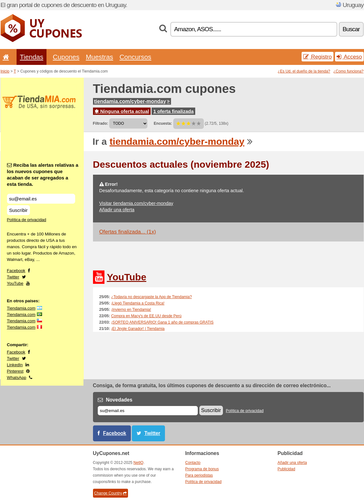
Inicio (5, 71)
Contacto (193, 462)
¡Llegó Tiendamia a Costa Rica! (137, 303)
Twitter (13, 277)
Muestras (99, 56)
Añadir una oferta (116, 209)
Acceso (349, 56)
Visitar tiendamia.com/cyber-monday (136, 203)
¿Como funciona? (348, 71)
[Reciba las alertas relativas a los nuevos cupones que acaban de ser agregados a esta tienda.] (41, 199)
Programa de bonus (202, 469)
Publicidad (286, 469)
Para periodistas (199, 475)
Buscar (351, 29)
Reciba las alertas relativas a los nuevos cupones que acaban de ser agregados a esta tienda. (42, 174)
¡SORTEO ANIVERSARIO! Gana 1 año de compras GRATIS (162, 322)
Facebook (16, 270)
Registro (317, 56)
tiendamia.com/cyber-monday (132, 101)
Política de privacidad (26, 219)
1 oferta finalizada (173, 111)
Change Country (110, 493)
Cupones (66, 56)
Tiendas (31, 56)
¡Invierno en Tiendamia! (131, 309)
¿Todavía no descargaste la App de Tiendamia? (151, 297)
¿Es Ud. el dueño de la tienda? (304, 71)
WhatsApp (16, 377)
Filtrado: (100, 123)
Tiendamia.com (21, 308)
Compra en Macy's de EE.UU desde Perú (146, 316)
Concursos (135, 56)
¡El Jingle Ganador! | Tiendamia (138, 328)
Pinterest (15, 371)
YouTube (15, 283)
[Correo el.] (148, 410)
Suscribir (18, 210)
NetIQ (138, 462)
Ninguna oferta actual (122, 111)
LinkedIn (15, 364)
